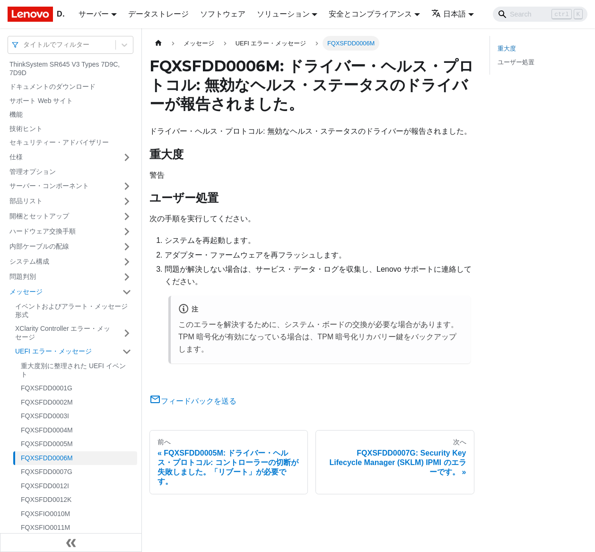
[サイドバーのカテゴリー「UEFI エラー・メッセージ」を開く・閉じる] (126, 351)
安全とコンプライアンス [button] (370, 14)
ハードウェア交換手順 (42, 231)
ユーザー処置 (516, 62)
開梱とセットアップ (39, 216)
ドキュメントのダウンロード (52, 86)
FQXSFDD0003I (45, 416)
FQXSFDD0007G (46, 471)
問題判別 (22, 276)
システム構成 (29, 261)
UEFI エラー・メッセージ (53, 351)
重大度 (507, 48)
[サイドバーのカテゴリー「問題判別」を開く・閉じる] (126, 277)
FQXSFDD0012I (45, 486)
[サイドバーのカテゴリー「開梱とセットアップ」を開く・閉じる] (126, 216)
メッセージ (26, 291)
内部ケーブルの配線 (39, 246)
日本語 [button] (448, 14)
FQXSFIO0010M (45, 514)
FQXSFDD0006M (47, 458)
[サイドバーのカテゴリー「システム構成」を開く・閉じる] (126, 261)
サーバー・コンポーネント (49, 186)
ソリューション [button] (283, 14)
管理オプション (32, 171)
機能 (16, 114)
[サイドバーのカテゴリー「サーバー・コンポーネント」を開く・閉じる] (126, 186)
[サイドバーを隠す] (71, 542)
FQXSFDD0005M (47, 444)
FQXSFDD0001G (46, 388)
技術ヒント (26, 128)
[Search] (540, 14)
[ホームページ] (158, 43)
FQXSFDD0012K (46, 499)
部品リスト (26, 201)
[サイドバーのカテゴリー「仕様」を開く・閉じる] (126, 157)
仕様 (16, 157)
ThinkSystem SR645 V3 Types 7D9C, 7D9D (64, 68)
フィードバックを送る (192, 401)
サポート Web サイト (41, 100)
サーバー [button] (94, 14)
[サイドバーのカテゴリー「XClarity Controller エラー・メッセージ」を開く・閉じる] (126, 333)
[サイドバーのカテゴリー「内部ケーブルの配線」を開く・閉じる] (126, 246)
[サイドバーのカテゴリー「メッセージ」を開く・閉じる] (126, 292)
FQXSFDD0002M (47, 402)
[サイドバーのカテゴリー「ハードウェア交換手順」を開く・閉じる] (126, 231)
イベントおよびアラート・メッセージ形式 (71, 310)
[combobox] (24, 44)
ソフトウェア (222, 14)
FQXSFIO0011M (45, 527)
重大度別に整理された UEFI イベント (73, 370)
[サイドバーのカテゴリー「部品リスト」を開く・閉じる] (126, 201)
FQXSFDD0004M (47, 430)
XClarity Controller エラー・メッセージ (62, 333)
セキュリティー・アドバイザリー (59, 142)
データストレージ (158, 14)
